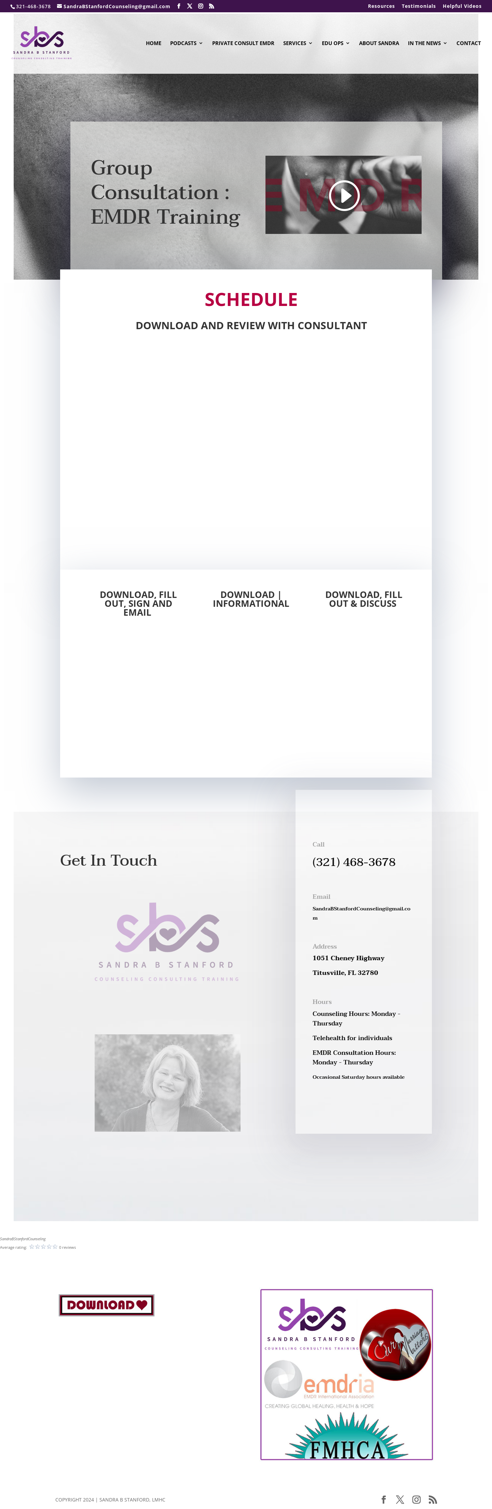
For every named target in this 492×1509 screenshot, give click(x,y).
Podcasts (183, 43)
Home (153, 43)
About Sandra (379, 43)
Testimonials (419, 6)
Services (294, 43)
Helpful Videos (462, 6)
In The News (424, 43)
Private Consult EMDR (243, 43)
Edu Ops (332, 43)
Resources (381, 6)
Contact (468, 43)
